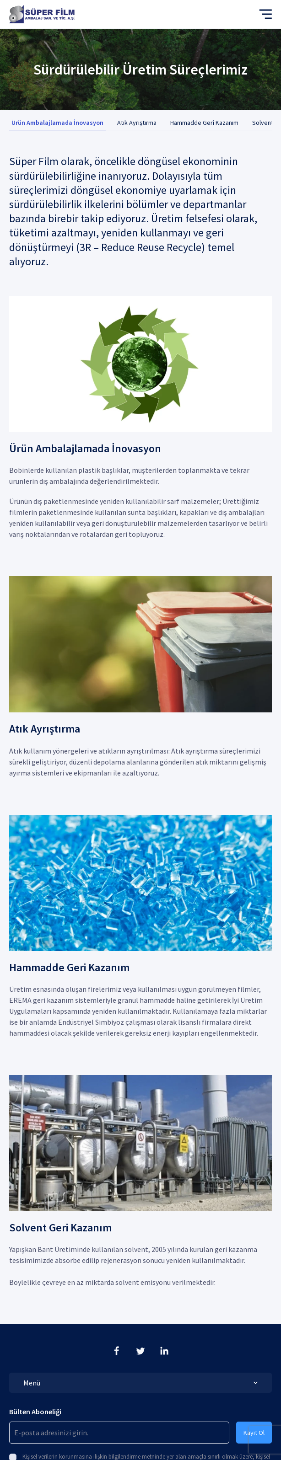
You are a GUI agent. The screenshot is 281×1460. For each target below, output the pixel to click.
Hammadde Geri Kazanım (204, 122)
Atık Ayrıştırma (137, 122)
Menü (140, 1382)
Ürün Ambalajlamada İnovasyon (57, 122)
